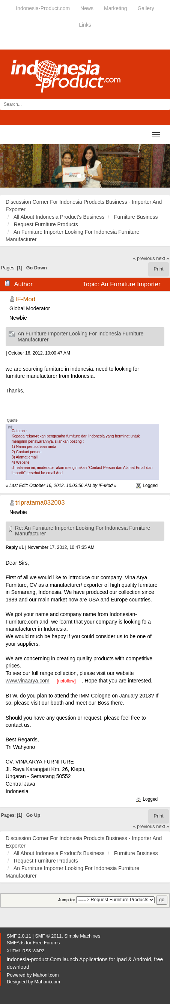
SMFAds (16, 942)
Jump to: (66, 899)
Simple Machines (82, 936)
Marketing (115, 8)
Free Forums (46, 942)
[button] (13, 166)
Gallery (145, 8)
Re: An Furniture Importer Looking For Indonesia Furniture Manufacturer (82, 531)
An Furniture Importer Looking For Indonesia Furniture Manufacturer (80, 336)
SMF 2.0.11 (19, 936)
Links (85, 25)
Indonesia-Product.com (43, 8)
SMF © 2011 (48, 936)
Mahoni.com (46, 975)
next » (162, 258)
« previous (144, 258)
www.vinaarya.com (28, 681)
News (86, 8)
